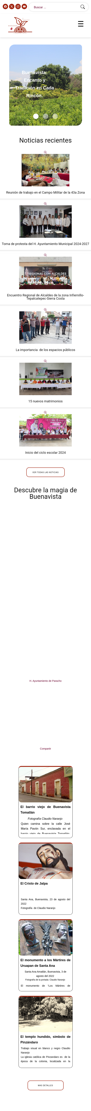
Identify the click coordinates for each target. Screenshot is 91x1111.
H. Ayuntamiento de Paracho (46, 680)
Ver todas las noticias (45, 472)
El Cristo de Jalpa (34, 883)
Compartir (45, 748)
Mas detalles (45, 1085)
